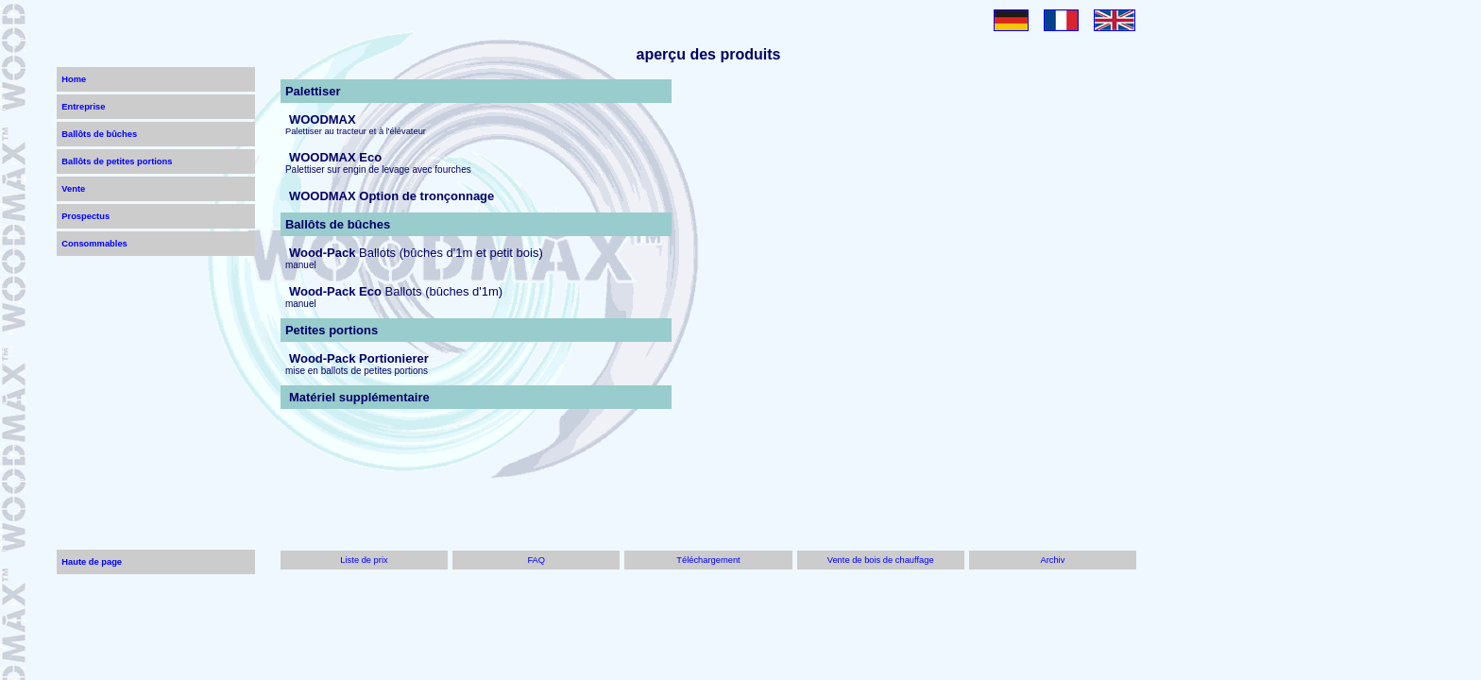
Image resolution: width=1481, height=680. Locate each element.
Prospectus (85, 216)
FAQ (536, 560)
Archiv (1052, 560)
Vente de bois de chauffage (880, 560)
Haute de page (91, 562)
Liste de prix (363, 560)
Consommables (94, 243)
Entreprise (83, 106)
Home (73, 79)
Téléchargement (708, 560)
